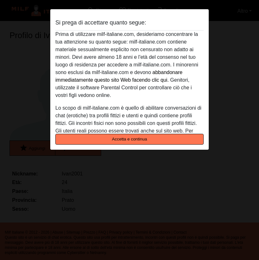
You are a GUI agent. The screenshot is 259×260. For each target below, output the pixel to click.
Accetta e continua (129, 139)
